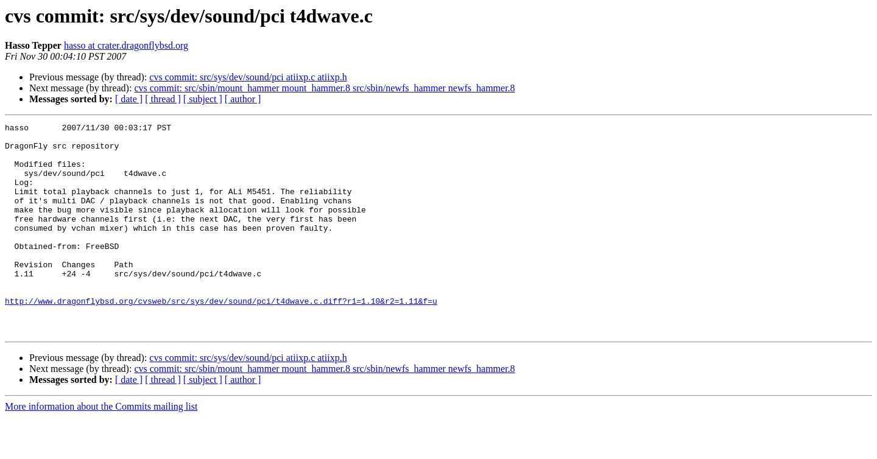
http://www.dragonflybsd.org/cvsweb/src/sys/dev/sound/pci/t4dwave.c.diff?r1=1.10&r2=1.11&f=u (221, 337)
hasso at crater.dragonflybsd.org (126, 45)
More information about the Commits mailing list (101, 448)
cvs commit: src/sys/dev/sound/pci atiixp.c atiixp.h (248, 77)
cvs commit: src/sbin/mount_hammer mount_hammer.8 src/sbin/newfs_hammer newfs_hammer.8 (324, 88)
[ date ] (129, 99)
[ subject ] (202, 99)
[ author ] (243, 99)
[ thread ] (163, 99)
